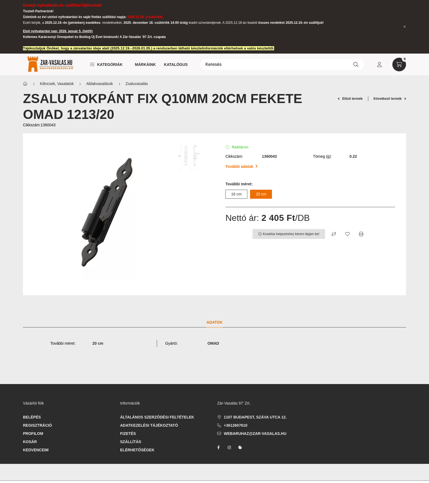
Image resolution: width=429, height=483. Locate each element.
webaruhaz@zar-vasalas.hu (255, 433)
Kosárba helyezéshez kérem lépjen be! (291, 234)
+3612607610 (235, 425)
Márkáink (145, 64)
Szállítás (130, 442)
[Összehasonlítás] (333, 234)
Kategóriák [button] (106, 64)
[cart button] (399, 64)
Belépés (32, 417)
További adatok (241, 166)
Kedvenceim (35, 450)
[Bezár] (405, 27)
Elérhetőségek (137, 450)
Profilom (33, 433)
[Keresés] (282, 64)
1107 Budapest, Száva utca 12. (255, 417)
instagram (229, 447)
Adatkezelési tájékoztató (149, 425)
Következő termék (389, 99)
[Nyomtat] (361, 234)
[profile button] (379, 64)
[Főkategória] (25, 84)
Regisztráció (37, 425)
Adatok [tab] (215, 322)
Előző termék (350, 99)
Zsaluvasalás (137, 83)
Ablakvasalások (99, 83)
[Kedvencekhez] (347, 234)
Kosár (30, 442)
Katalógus (176, 64)
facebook (218, 447)
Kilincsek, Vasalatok (57, 83)
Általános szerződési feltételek (157, 417)
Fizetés (128, 433)
